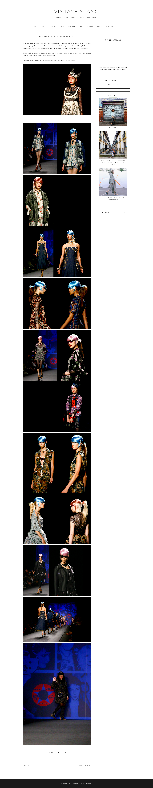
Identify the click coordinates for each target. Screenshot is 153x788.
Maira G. (89, 783)
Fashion (53, 26)
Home (35, 26)
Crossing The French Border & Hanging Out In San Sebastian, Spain (113, 162)
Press (62, 26)
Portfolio (89, 26)
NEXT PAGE (27, 765)
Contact (100, 26)
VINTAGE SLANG (76, 11)
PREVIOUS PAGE (85, 765)
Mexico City (113, 127)
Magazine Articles (75, 26)
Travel (43, 26)
